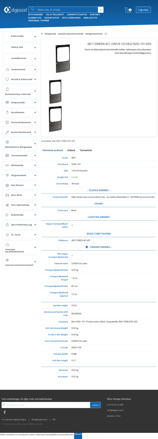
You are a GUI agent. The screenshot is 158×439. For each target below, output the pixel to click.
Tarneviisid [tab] (86, 150)
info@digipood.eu (115, 410)
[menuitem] (19, 37)
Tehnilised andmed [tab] (52, 150)
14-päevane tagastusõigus (14, 419)
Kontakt (95, 14)
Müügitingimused (39, 419)
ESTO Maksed (35, 14)
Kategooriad (50, 33)
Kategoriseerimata (94, 33)
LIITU (95, 405)
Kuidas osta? (51, 18)
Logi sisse (143, 10)
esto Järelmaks (71, 18)
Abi (54, 419)
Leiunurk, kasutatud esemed (70, 33)
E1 (106, 33)
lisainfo (74, 177)
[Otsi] (100, 10)
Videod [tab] (71, 150)
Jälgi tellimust (55, 14)
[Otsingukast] (67, 10)
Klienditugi (35, 18)
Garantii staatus (77, 14)
